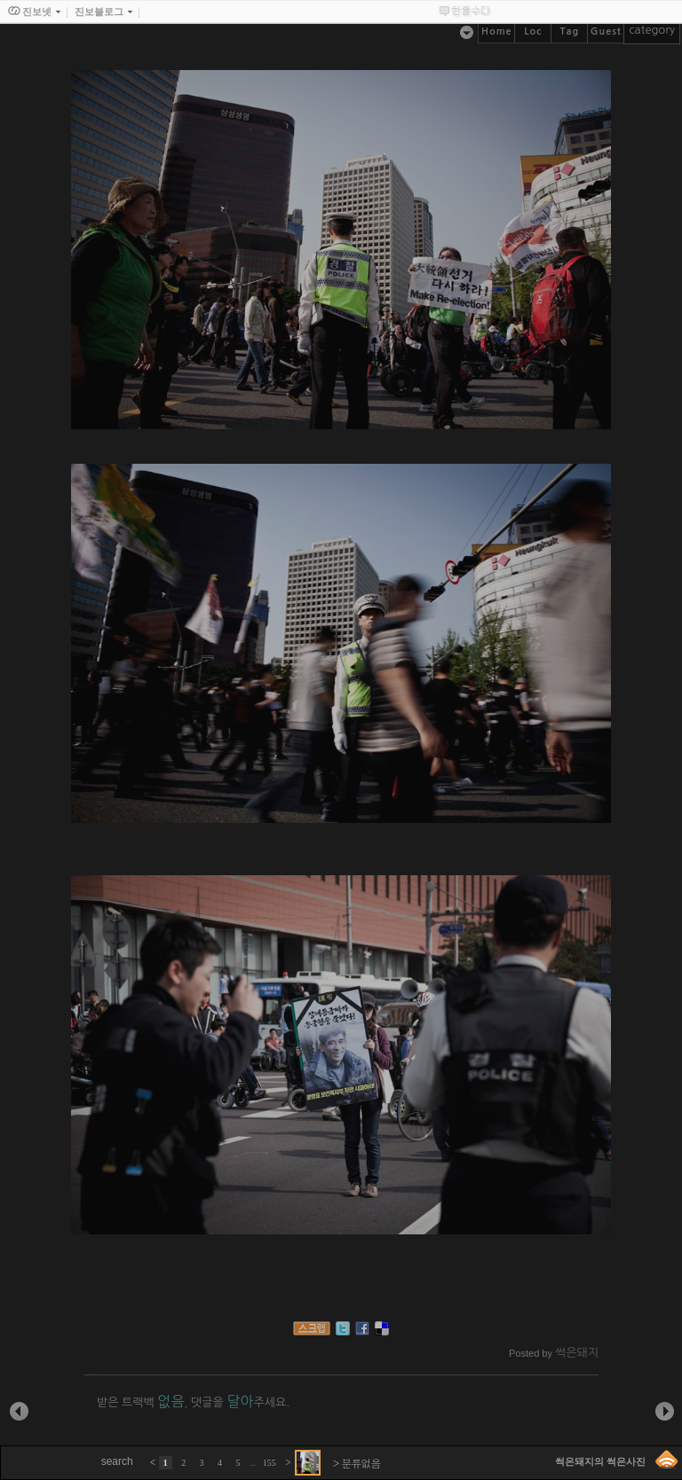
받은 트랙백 (140, 1402)
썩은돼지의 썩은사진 (600, 1461)
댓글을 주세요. (240, 1402)
